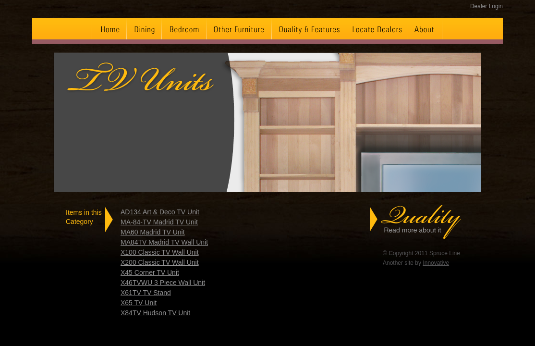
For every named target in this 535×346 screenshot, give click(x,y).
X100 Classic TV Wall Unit (160, 252)
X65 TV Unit (139, 303)
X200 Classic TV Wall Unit (160, 262)
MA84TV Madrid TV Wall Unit (164, 242)
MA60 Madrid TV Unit (153, 232)
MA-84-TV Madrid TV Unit (159, 222)
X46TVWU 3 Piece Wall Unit (163, 282)
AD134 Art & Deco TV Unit (160, 212)
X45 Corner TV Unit (150, 272)
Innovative (436, 263)
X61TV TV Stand (146, 293)
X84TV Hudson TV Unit (155, 313)
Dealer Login (486, 6)
